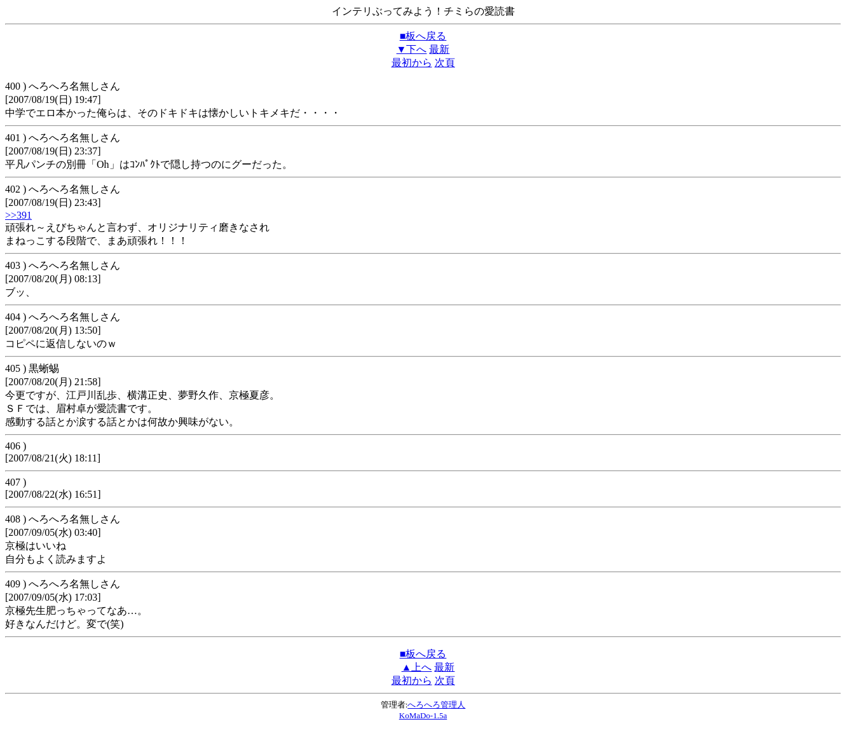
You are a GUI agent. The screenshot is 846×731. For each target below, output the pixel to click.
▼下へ (412, 49)
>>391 (18, 215)
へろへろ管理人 (436, 704)
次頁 (445, 62)
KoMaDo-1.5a (423, 715)
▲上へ (417, 667)
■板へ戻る (423, 36)
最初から (412, 62)
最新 (439, 49)
